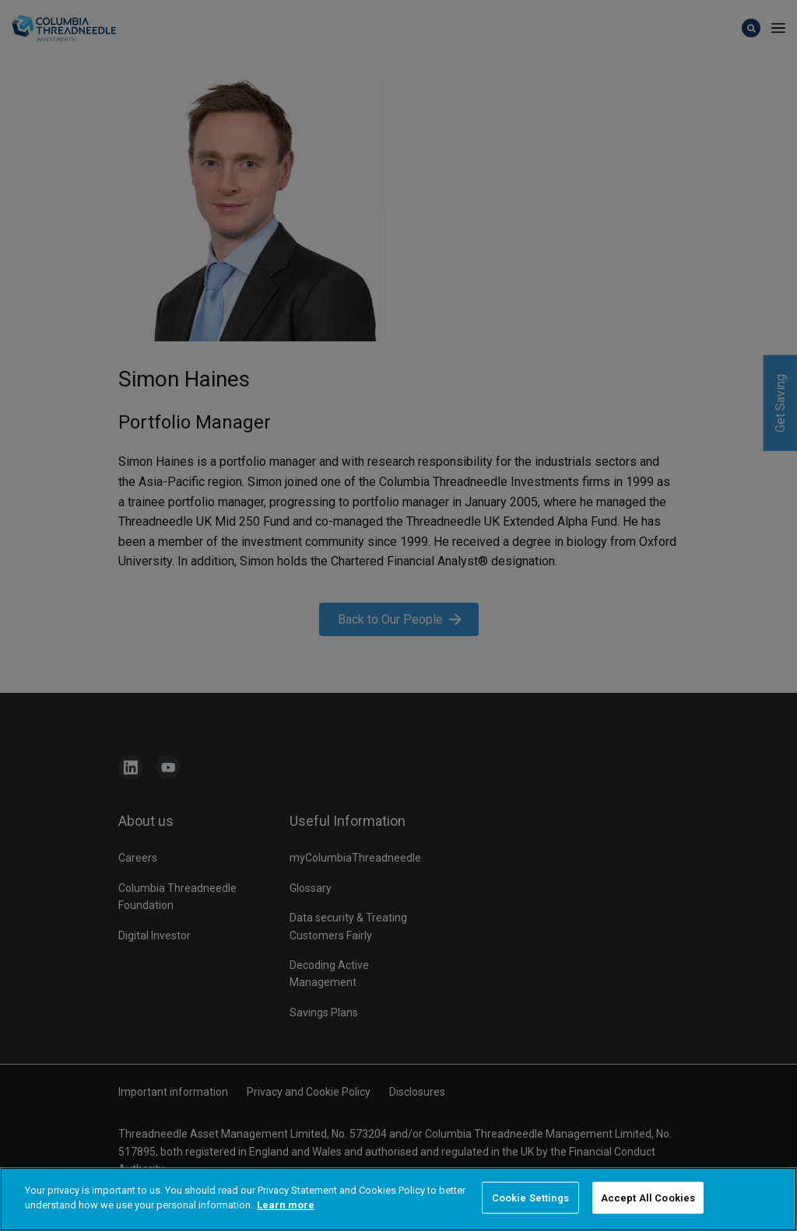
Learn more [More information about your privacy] (285, 1224)
